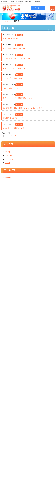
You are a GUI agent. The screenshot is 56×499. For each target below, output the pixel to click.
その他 (7, 163)
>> (11, 136)
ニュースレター (11, 160)
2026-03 (8, 178)
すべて (7, 152)
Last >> (16, 136)
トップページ (6, 21)
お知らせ (8, 156)
